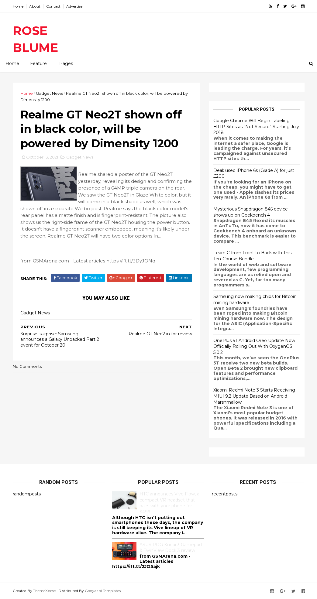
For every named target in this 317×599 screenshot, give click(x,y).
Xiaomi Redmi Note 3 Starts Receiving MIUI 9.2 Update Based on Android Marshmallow (254, 396)
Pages (66, 63)
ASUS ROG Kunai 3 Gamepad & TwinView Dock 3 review (171, 547)
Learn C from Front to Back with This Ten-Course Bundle (252, 256)
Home (18, 6)
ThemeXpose (44, 590)
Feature (38, 63)
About (34, 6)
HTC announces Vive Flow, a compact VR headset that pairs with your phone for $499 (169, 503)
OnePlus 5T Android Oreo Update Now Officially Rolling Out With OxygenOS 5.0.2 (254, 346)
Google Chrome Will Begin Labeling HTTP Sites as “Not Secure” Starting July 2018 (256, 126)
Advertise (74, 6)
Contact (53, 6)
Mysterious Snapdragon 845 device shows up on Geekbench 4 (250, 212)
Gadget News (49, 93)
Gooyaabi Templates (103, 590)
